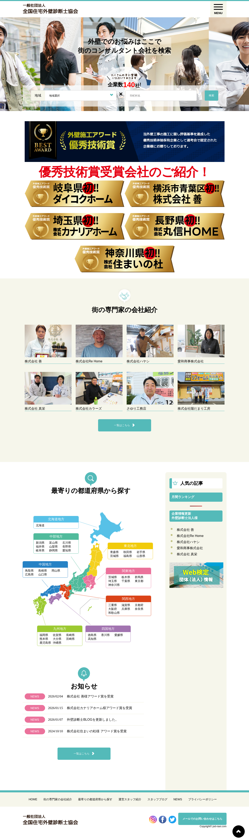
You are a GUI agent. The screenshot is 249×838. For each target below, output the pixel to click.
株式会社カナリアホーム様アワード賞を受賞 (99, 708)
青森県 (114, 552)
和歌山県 (114, 612)
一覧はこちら (122, 425)
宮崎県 (70, 638)
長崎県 (70, 635)
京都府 (139, 605)
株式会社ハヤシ (188, 542)
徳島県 (92, 635)
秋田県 (127, 552)
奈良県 (139, 608)
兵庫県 (126, 608)
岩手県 (141, 552)
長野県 (66, 546)
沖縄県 (57, 642)
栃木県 (126, 577)
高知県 (92, 638)
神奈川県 (114, 584)
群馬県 (139, 577)
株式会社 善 (185, 529)
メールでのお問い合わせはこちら (202, 818)
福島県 (127, 556)
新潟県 (40, 542)
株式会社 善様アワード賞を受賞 (90, 696)
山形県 (141, 556)
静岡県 (53, 550)
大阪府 (112, 608)
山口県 (42, 574)
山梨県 (53, 546)
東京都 (139, 581)
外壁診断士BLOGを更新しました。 (92, 719)
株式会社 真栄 (187, 554)
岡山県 (56, 570)
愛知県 (66, 550)
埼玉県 (112, 581)
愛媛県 (118, 635)
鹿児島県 (45, 642)
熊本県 (44, 638)
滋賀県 (126, 605)
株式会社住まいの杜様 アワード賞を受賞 (96, 731)
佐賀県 (57, 635)
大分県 (57, 638)
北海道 (40, 525)
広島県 (29, 574)
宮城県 (114, 556)
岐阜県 (40, 550)
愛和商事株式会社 (190, 548)
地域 (38, 95)
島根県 (42, 570)
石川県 (66, 542)
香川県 (105, 635)
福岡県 (44, 635)
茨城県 (112, 577)
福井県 (40, 546)
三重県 (112, 605)
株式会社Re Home (190, 536)
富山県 (53, 542)
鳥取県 (29, 570)
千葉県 (126, 581)
